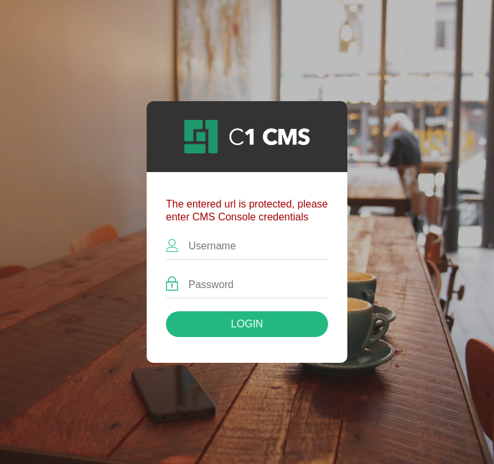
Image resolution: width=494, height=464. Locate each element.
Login (247, 323)
